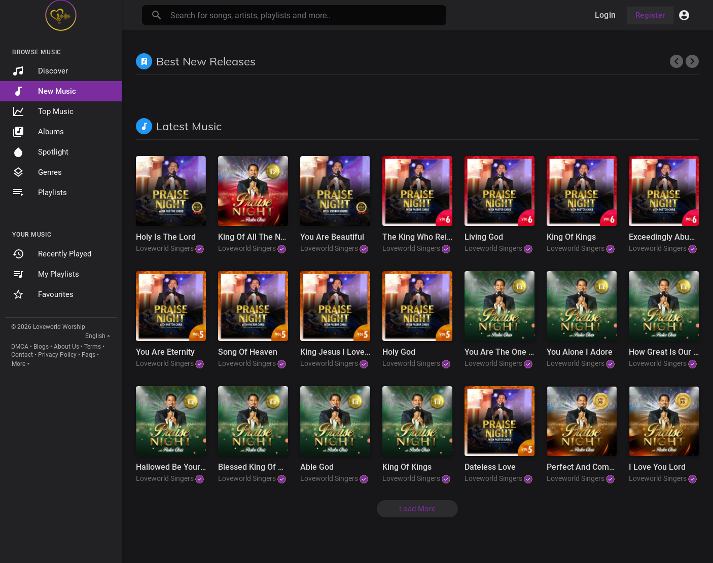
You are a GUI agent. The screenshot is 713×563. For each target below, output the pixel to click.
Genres (37, 172)
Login (605, 15)
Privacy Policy (57, 354)
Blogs (41, 346)
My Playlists (45, 274)
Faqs (88, 354)
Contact (22, 354)
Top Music (43, 111)
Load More (417, 508)
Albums (38, 132)
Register (650, 15)
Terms (92, 346)
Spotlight (40, 152)
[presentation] (676, 61)
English (95, 336)
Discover (40, 71)
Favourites (43, 294)
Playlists (39, 192)
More (18, 363)
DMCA (19, 346)
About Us (66, 346)
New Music (44, 91)
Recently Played (51, 254)
